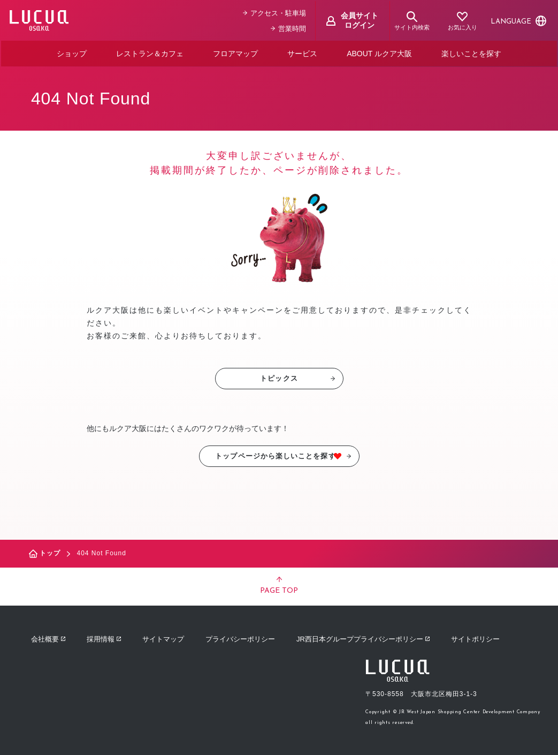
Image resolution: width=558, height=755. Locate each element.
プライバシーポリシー (240, 637)
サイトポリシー (475, 637)
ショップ (72, 52)
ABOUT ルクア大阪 (379, 52)
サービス (302, 52)
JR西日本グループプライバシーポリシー (363, 637)
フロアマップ (235, 52)
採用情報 (104, 637)
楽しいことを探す (471, 52)
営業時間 (289, 27)
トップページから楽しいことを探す (283, 454)
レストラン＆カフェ (150, 52)
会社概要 (48, 637)
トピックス (297, 377)
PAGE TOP (279, 584)
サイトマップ (163, 637)
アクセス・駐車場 (275, 12)
